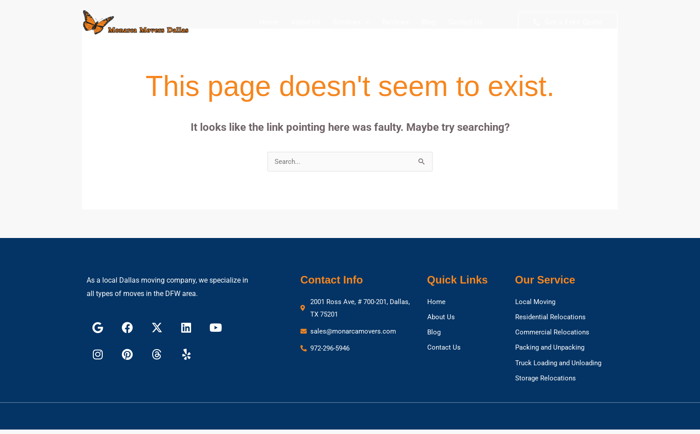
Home (269, 22)
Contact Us (465, 22)
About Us (306, 22)
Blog (428, 22)
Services (351, 22)
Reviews (395, 22)
